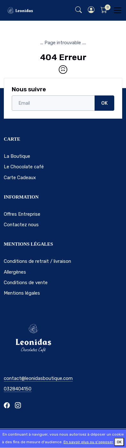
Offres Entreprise (22, 214)
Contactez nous (21, 225)
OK (104, 103)
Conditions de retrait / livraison (37, 261)
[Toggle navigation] (117, 10)
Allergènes (15, 272)
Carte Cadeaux (20, 177)
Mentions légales (22, 293)
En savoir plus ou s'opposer (88, 442)
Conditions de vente (26, 282)
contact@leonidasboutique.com (38, 378)
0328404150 (17, 389)
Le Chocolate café (24, 167)
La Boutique (17, 156)
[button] (91, 10)
